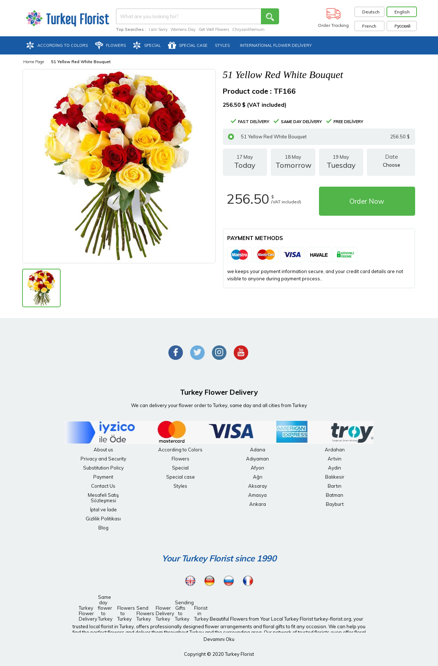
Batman (334, 495)
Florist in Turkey (201, 613)
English (402, 12)
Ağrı (257, 477)
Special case (180, 477)
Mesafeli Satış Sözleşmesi (103, 497)
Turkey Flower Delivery (86, 613)
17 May (245, 165)
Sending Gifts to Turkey (182, 611)
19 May (341, 165)
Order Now (366, 201)
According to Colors (180, 449)
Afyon (257, 468)
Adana (257, 449)
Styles (180, 486)
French (369, 26)
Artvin (334, 459)
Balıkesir (334, 477)
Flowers (180, 459)
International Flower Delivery (276, 45)
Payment (103, 477)
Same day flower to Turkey (105, 608)
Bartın (334, 486)
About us (103, 449)
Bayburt (335, 504)
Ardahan (335, 449)
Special (180, 468)
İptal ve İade (103, 509)
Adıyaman (257, 459)
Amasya (257, 495)
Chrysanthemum (248, 29)
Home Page (33, 61)
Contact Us (103, 486)
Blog (103, 528)
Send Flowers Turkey (143, 613)
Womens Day (183, 29)
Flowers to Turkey (124, 613)
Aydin (334, 468)
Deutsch (371, 12)
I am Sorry (158, 29)
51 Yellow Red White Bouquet (319, 137)
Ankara (257, 504)
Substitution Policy (103, 468)
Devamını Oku (219, 639)
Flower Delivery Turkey (163, 613)
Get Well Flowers (213, 29)
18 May (293, 165)
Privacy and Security (103, 459)
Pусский (402, 26)
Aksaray (257, 486)
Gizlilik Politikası (103, 518)
